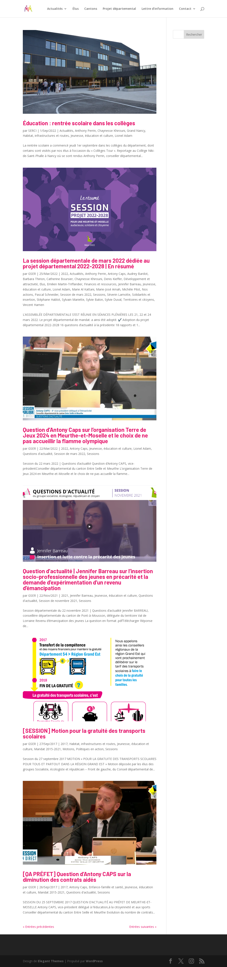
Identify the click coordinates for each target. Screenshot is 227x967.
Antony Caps (117, 274)
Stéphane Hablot (48, 299)
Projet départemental (119, 9)
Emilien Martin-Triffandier (64, 284)
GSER (32, 274)
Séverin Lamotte (118, 294)
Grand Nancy (136, 131)
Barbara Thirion (34, 279)
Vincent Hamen (33, 305)
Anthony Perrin (85, 131)
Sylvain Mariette (73, 299)
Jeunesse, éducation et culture (92, 136)
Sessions (99, 294)
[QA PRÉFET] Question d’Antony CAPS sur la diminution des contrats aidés (77, 876)
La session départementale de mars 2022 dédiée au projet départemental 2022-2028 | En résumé (86, 263)
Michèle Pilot (131, 289)
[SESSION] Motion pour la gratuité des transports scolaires (84, 733)
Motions (68, 749)
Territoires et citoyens (138, 299)
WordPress (94, 961)
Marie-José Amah (108, 289)
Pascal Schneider (46, 294)
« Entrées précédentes (38, 927)
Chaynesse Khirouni (111, 131)
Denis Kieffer (113, 279)
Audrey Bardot (137, 274)
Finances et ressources (100, 284)
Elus (42, 284)
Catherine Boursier (59, 279)
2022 (64, 274)
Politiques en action (90, 749)
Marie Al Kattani (83, 289)
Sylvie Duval (113, 299)
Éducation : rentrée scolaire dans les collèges (79, 123)
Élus (76, 9)
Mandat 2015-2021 (47, 749)
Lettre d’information (157, 9)
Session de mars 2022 (75, 294)
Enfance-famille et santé (106, 887)
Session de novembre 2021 (58, 601)
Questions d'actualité (37, 454)
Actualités (55, 9)
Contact (185, 9)
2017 (64, 744)
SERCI (32, 131)
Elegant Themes (51, 961)
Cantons (90, 9)
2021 (64, 595)
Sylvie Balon (94, 299)
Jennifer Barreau (129, 284)
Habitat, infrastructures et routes (46, 136)
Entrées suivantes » (142, 927)
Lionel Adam (123, 136)
